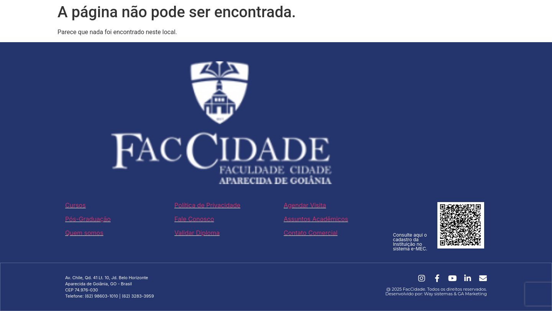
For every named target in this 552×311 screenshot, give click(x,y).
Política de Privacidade (207, 205)
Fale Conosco (194, 219)
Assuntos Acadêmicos (316, 219)
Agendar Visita (305, 205)
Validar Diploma (197, 233)
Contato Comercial (310, 233)
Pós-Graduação (88, 219)
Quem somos (84, 233)
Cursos (75, 205)
